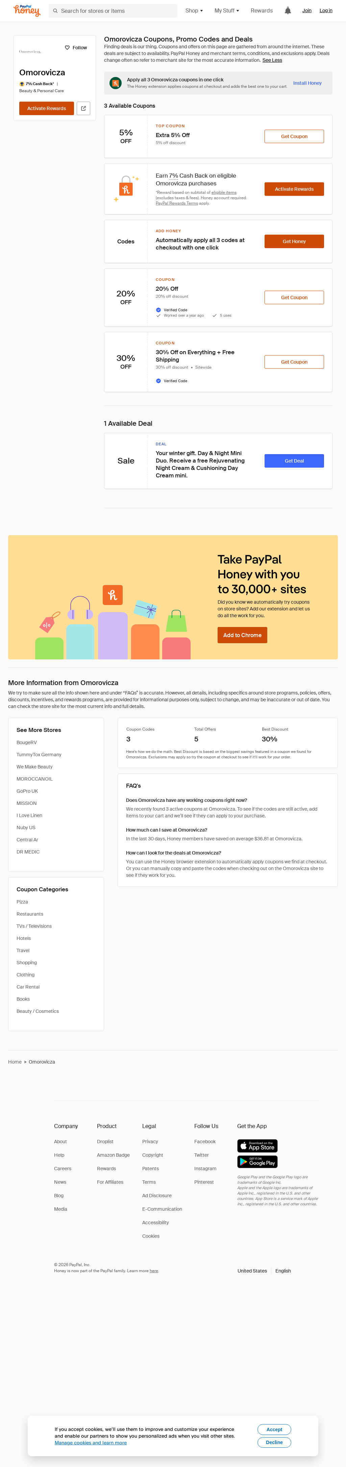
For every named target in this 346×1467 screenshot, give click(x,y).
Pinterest (204, 1182)
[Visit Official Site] (83, 108)
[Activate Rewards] (46, 108)
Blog (59, 1196)
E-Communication (162, 1209)
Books (23, 999)
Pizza (22, 902)
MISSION (27, 803)
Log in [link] (326, 10)
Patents (150, 1168)
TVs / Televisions (34, 926)
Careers (62, 1168)
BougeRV (27, 742)
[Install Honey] (307, 83)
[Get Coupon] (294, 136)
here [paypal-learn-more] (154, 1271)
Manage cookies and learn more (91, 1442)
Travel (23, 950)
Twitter (201, 1155)
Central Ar (27, 840)
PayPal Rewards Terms (177, 203)
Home (15, 1062)
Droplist (105, 1141)
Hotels (24, 938)
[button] (264, 1270)
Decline (274, 1442)
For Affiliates (110, 1182)
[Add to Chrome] (242, 635)
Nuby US (26, 827)
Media (60, 1209)
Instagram (205, 1168)
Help (59, 1155)
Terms (149, 1182)
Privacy (150, 1141)
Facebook (205, 1141)
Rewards (262, 10)
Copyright (152, 1155)
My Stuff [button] (227, 10)
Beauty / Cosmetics (38, 1011)
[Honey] (27, 11)
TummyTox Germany (39, 755)
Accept (274, 1429)
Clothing (25, 975)
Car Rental (28, 987)
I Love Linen (29, 815)
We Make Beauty (35, 767)
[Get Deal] (294, 461)
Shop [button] (195, 10)
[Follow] (75, 47)
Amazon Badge (113, 1155)
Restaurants (30, 914)
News (60, 1182)
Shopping (27, 963)
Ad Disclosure (157, 1196)
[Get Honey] (294, 241)
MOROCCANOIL (35, 779)
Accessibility (155, 1223)
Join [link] (307, 10)
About (60, 1141)
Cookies (150, 1236)
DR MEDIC (28, 852)
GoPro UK (27, 791)
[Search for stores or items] (113, 11)
